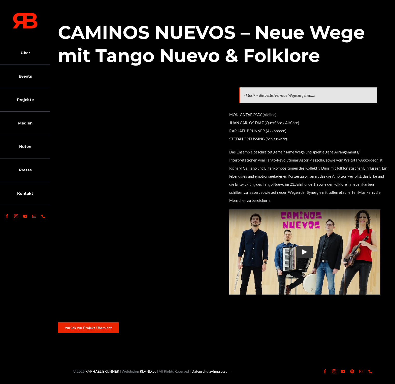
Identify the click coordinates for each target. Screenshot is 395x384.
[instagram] (16, 216)
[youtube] (25, 216)
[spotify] (352, 371)
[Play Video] (304, 252)
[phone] (43, 216)
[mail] (34, 216)
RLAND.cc (148, 371)
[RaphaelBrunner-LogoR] (25, 14)
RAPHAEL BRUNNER (102, 371)
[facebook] (7, 216)
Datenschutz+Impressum (211, 371)
